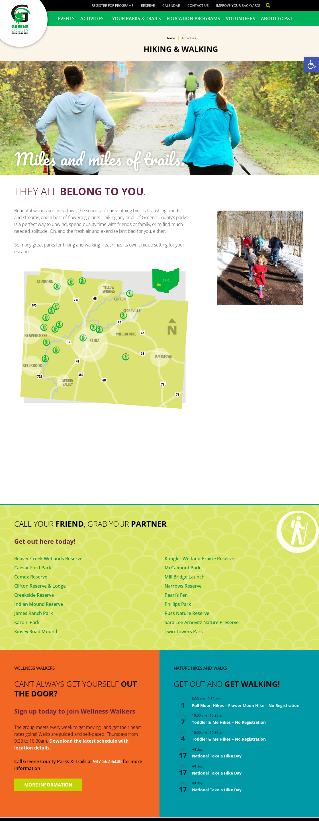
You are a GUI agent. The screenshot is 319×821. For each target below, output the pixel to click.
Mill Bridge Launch (185, 577)
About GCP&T (277, 18)
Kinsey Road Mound (35, 631)
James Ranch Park (33, 613)
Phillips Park (178, 604)
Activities (93, 18)
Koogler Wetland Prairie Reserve (199, 558)
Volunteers (240, 18)
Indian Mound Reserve (38, 604)
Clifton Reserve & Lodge (40, 586)
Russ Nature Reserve (187, 613)
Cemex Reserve (30, 577)
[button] (311, 64)
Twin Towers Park (184, 631)
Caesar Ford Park (32, 568)
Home (170, 38)
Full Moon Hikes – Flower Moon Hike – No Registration (245, 705)
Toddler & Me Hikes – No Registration (229, 722)
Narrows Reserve (183, 586)
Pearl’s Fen (176, 595)
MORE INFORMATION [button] (48, 785)
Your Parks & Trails (136, 18)
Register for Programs (113, 5)
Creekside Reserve (34, 595)
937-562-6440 (107, 761)
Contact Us (198, 5)
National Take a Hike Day (217, 756)
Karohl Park (27, 622)
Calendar (171, 5)
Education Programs (193, 18)
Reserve (148, 5)
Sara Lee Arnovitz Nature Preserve (202, 622)
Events (66, 18)
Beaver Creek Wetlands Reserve (48, 558)
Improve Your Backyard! (238, 5)
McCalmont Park (183, 568)
